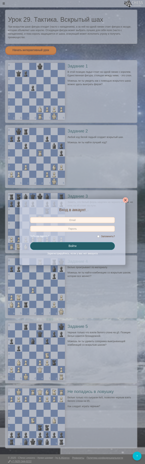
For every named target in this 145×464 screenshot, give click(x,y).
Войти (73, 245)
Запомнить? (108, 236)
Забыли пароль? (39, 236)
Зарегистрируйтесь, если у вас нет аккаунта (72, 253)
